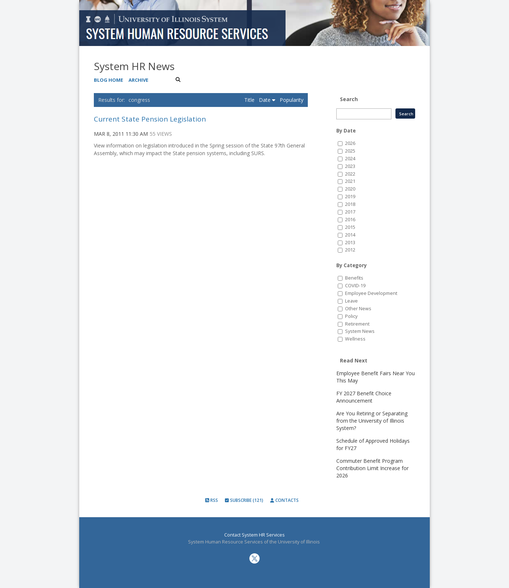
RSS (211, 500)
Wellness (355, 339)
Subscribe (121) (244, 500)
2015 (350, 227)
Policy (351, 316)
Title (250, 99)
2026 (350, 143)
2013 (350, 242)
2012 (350, 250)
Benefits (354, 278)
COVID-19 (355, 286)
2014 (350, 235)
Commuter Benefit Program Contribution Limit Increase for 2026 (372, 468)
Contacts (284, 500)
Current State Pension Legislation (150, 119)
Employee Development (371, 293)
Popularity (291, 99)
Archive (138, 80)
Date (267, 99)
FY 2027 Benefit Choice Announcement (363, 397)
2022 (350, 174)
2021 (350, 181)
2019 (350, 196)
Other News (358, 308)
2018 (350, 204)
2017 (350, 212)
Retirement (357, 324)
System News (360, 331)
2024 (350, 158)
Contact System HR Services (254, 535)
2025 (350, 151)
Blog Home (108, 80)
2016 (350, 219)
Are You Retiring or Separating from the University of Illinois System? (371, 420)
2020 (350, 189)
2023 (350, 166)
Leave (351, 301)
